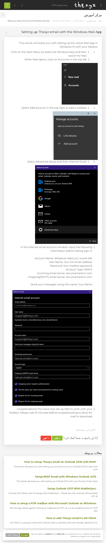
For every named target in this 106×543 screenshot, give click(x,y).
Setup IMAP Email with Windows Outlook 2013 (66, 476)
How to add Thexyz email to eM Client (72, 518)
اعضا (100, 21)
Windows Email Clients (61, 21)
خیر (46, 438)
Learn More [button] (12, 535)
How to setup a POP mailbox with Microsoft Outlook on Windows (54, 503)
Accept (24, 535)
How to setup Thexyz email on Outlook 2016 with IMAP (61, 461)
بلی (57, 438)
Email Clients (78, 21)
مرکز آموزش (91, 21)
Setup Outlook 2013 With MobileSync (72, 488)
